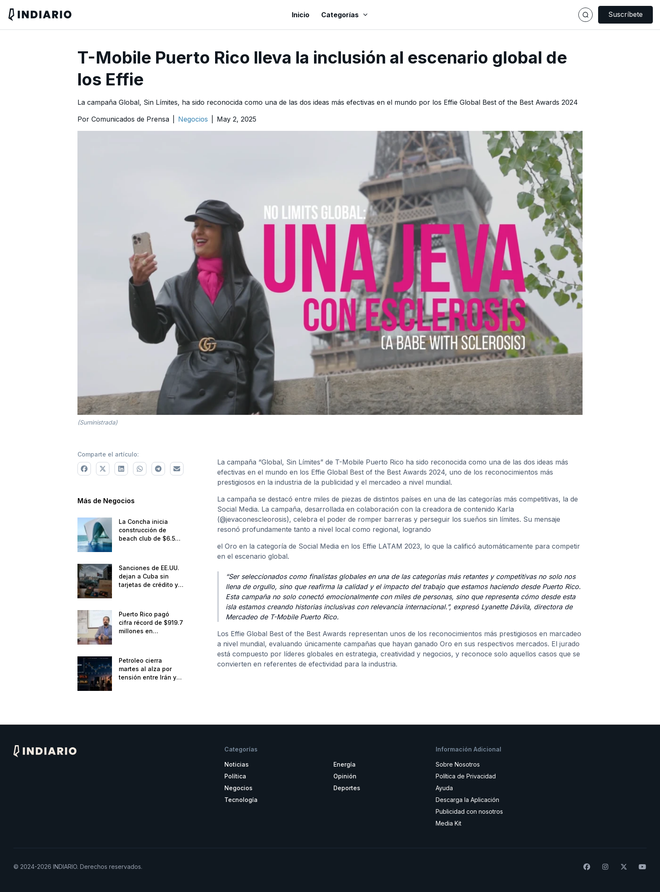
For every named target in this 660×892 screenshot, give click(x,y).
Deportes (346, 787)
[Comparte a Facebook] (84, 468)
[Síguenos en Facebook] (587, 867)
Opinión (345, 776)
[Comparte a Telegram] (158, 468)
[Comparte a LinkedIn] (121, 468)
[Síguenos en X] (624, 867)
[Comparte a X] (102, 468)
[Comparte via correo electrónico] (177, 468)
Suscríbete (625, 14)
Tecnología (241, 799)
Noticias (236, 764)
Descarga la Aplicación (467, 799)
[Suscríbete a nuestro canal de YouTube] (642, 867)
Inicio (300, 15)
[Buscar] (585, 14)
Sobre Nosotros (458, 764)
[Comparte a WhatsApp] (139, 468)
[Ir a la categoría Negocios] (193, 119)
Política (235, 776)
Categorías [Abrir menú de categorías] (345, 15)
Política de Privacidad (466, 776)
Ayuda (444, 787)
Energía (344, 764)
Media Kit (448, 823)
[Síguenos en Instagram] (605, 867)
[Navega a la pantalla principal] (114, 14)
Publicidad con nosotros (469, 811)
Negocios (238, 787)
